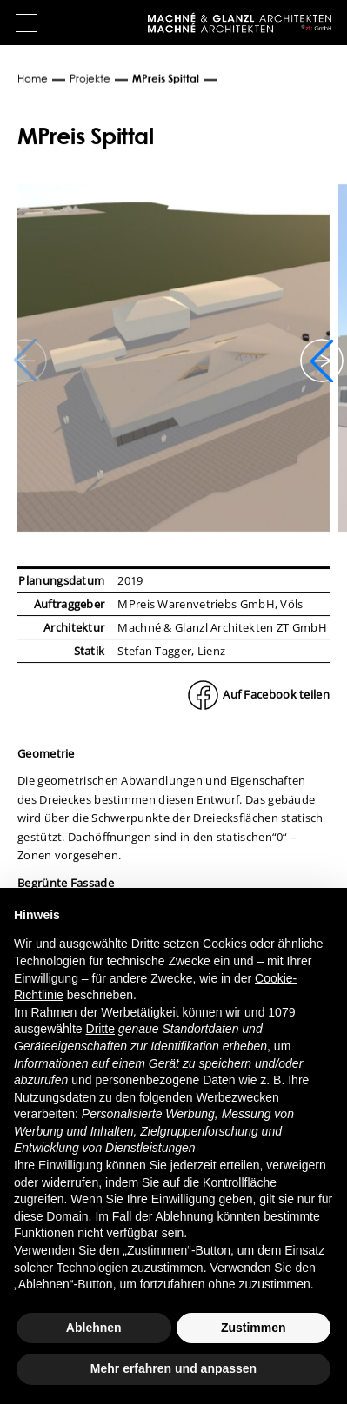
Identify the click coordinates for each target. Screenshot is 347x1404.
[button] (322, 360)
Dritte (100, 1029)
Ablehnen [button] (94, 1327)
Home (32, 78)
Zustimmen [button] (253, 1327)
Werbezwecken (237, 1097)
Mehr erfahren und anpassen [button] (173, 1368)
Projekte (90, 78)
